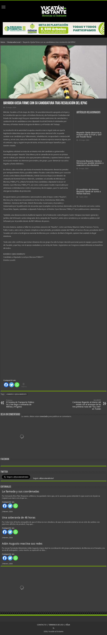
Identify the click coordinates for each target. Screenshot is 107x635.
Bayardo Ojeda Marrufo (17, 394)
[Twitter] (11, 384)
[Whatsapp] (16, 384)
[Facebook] (6, 384)
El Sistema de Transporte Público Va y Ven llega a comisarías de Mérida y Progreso (20, 403)
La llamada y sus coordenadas (20, 491)
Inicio (3, 42)
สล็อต (67, 625)
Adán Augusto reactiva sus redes (22, 543)
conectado (43, 416)
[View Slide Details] (22, 437)
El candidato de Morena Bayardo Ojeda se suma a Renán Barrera (88, 191)
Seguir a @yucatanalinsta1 (43, 478)
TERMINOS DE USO (56, 625)
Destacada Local (13, 42)
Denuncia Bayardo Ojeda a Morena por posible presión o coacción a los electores (90, 163)
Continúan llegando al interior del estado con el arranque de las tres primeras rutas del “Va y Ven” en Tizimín (86, 404)
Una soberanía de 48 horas (18, 517)
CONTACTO (42, 625)
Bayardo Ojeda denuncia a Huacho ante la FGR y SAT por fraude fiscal (89, 134)
